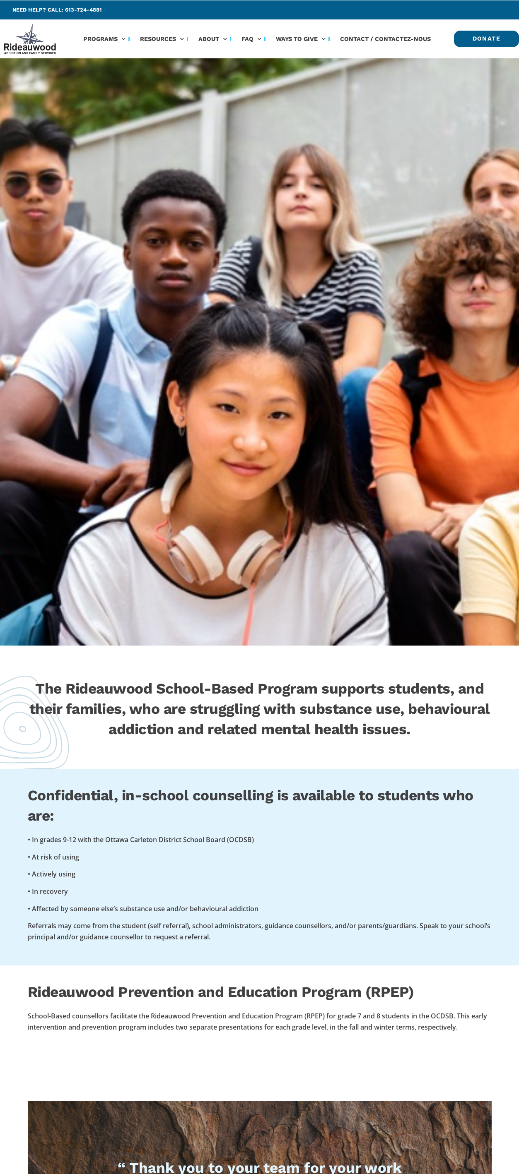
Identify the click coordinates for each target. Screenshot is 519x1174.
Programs (104, 39)
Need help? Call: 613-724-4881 (57, 10)
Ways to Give (301, 39)
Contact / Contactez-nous (385, 39)
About (212, 39)
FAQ (251, 39)
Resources (162, 39)
